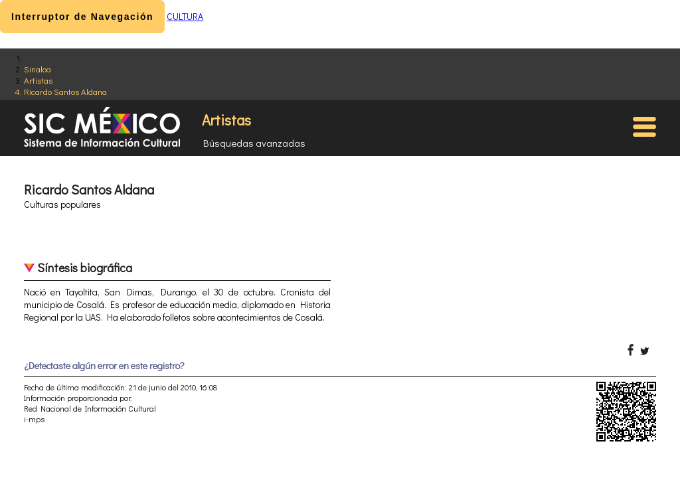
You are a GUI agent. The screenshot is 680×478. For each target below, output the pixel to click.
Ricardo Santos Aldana (65, 91)
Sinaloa (37, 68)
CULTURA (185, 16)
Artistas (38, 80)
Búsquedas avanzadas (254, 142)
